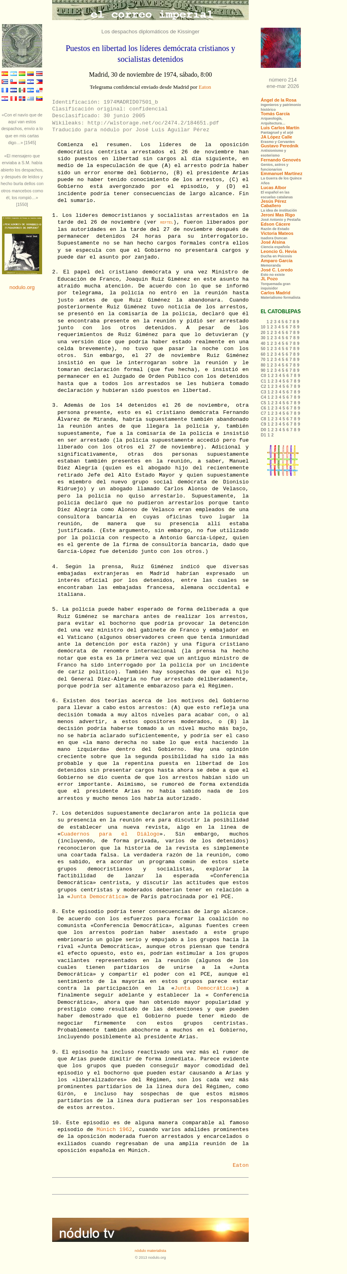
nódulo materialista (150, 1251)
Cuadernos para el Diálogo (110, 834)
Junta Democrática (97, 897)
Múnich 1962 (114, 1130)
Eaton (205, 87)
